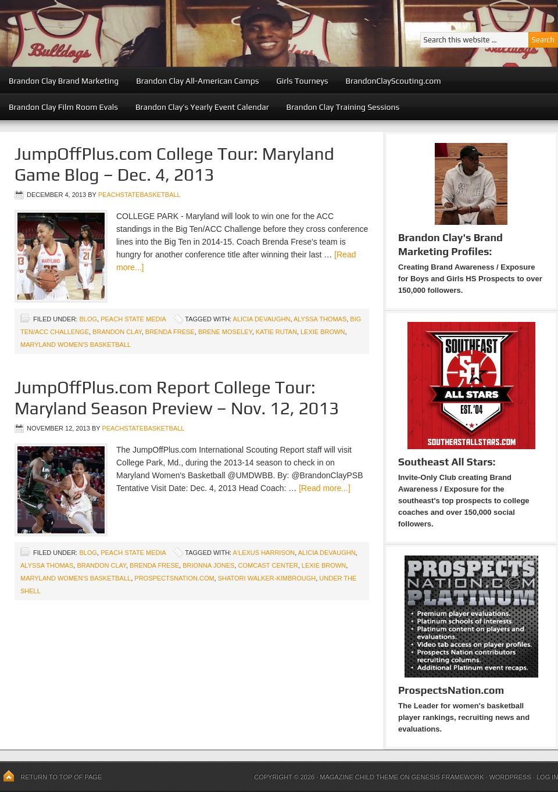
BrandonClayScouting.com (393, 80)
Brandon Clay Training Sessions (343, 107)
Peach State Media (133, 319)
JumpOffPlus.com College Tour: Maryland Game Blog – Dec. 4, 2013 (174, 164)
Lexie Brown (323, 331)
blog (88, 319)
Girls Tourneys (302, 80)
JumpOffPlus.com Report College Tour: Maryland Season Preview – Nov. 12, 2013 (177, 397)
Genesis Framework (448, 776)
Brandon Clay (117, 331)
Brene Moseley (225, 331)
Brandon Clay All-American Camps (197, 80)
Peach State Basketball (142, 33)
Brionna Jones (208, 565)
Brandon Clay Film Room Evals (63, 107)
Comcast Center (268, 565)
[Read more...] (324, 488)
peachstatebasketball (139, 194)
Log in (547, 776)
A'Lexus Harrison (264, 552)
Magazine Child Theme (359, 776)
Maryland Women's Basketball (75, 344)
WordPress (510, 776)
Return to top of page (61, 776)
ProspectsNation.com (174, 578)
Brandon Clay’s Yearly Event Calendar (202, 107)
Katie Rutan (276, 331)
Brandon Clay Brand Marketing (64, 80)
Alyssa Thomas (320, 319)
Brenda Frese (170, 331)
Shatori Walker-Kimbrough (267, 578)
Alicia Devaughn (262, 319)
